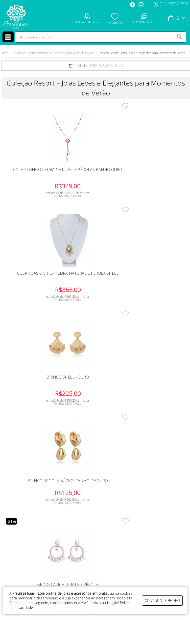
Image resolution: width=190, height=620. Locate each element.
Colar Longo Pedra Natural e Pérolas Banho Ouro (34, 176)
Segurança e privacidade (86, 534)
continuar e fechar (162, 599)
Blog (32, 541)
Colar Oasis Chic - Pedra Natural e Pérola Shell (95, 174)
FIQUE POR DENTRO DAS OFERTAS (105, 463)
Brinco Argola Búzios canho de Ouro (34, 279)
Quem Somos (32, 513)
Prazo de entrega (87, 520)
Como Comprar (86, 513)
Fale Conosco (32, 520)
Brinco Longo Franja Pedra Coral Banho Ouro (157, 279)
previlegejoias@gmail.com (148, 542)
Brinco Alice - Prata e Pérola (95, 279)
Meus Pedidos (32, 534)
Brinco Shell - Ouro (157, 171)
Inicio (4, 53)
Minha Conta (32, 527)
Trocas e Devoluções (86, 527)
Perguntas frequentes (87, 541)
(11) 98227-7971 (171, 3)
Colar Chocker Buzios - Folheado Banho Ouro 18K (34, 386)
